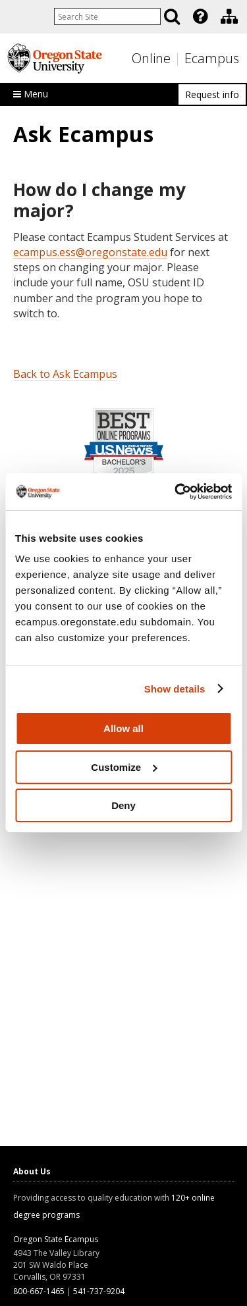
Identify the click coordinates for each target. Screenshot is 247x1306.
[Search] (171, 16)
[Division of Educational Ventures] (229, 16)
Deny (123, 805)
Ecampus (211, 58)
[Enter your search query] (107, 16)
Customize (124, 767)
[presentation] (199, 16)
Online (151, 58)
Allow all (123, 728)
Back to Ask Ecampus (65, 374)
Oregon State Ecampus (55, 1239)
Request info (212, 94)
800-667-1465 (39, 1291)
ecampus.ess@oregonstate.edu (90, 252)
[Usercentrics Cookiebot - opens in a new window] (176, 491)
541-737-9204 (98, 1291)
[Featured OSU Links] (200, 16)
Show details (175, 688)
